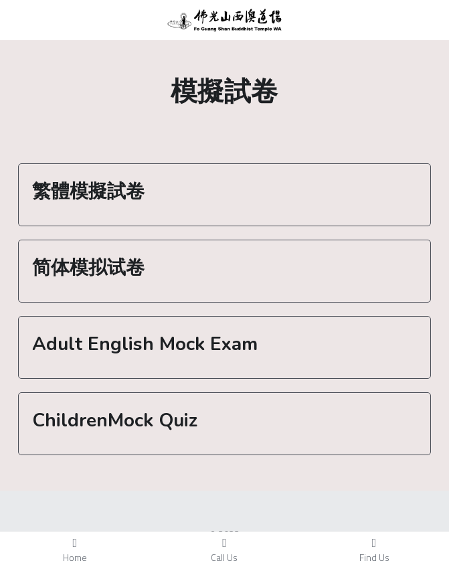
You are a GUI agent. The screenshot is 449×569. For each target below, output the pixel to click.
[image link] (224, 19)
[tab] (224, 195)
